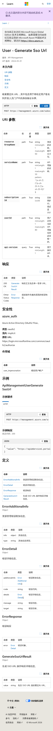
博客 (33, 714)
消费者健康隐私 (29, 718)
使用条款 (10, 722)
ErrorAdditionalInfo (12, 479)
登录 (49, 3)
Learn (4, 23)
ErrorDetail (8, 485)
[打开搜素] (43, 3)
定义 (6, 87)
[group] (26, 111)
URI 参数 (8, 72)
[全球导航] (3, 3)
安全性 (7, 79)
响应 (6, 76)
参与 (8, 718)
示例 (6, 83)
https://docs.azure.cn (32, 40)
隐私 (15, 718)
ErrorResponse (10, 490)
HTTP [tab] (5, 404)
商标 (19, 722)
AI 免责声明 (11, 714)
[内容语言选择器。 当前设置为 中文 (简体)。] (13, 701)
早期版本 (23, 714)
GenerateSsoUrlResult (15, 286)
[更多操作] (48, 23)
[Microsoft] (26, 4)
